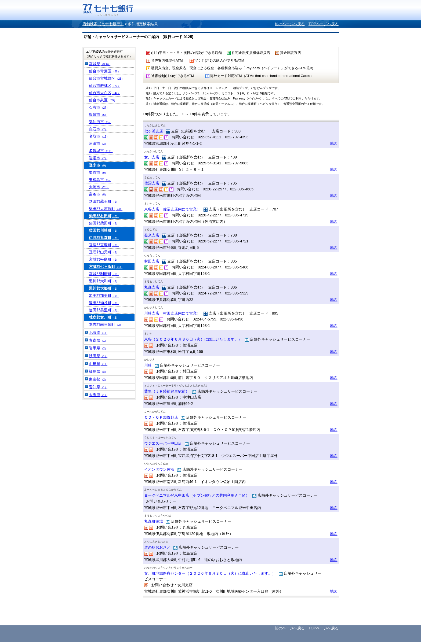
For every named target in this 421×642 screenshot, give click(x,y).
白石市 (98, 129)
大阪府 (98, 395)
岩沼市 (98, 158)
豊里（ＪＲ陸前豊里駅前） (166, 391)
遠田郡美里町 (104, 310)
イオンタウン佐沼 (159, 469)
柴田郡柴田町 (104, 223)
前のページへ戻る (290, 24)
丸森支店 (151, 287)
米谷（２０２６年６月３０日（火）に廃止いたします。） (193, 339)
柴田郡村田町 (104, 216)
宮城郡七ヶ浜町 (106, 266)
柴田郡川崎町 (104, 230)
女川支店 (151, 157)
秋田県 (98, 356)
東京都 (98, 379)
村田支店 (151, 261)
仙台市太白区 (104, 93)
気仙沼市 (100, 122)
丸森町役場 (153, 521)
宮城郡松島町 (104, 259)
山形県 (98, 363)
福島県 (98, 371)
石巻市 (99, 107)
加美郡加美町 (104, 295)
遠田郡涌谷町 (104, 303)
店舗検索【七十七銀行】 (103, 24)
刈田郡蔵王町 (104, 201)
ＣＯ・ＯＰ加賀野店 (161, 417)
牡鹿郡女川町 (104, 317)
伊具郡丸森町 (104, 237)
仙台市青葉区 (104, 71)
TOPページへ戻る (324, 24)
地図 (333, 143)
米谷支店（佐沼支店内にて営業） (172, 209)
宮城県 (100, 64)
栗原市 (98, 172)
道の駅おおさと (157, 547)
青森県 (98, 340)
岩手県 (98, 348)
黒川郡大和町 (104, 281)
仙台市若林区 (104, 85)
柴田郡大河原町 (106, 208)
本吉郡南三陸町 (106, 324)
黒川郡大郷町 (104, 288)
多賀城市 (101, 151)
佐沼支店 (151, 183)
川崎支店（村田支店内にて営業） (172, 313)
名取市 (99, 136)
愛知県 (98, 387)
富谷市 (98, 194)
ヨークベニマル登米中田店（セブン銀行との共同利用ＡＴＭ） (196, 495)
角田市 (98, 143)
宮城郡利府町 (104, 274)
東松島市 (100, 180)
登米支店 (151, 235)
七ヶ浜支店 (153, 131)
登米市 (98, 165)
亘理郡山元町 (104, 252)
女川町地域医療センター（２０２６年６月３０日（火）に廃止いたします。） (210, 573)
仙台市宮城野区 (106, 78)
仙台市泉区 (103, 100)
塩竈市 (98, 114)
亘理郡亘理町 (104, 245)
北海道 (98, 332)
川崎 (148, 365)
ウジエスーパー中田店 (163, 443)
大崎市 (99, 187)
